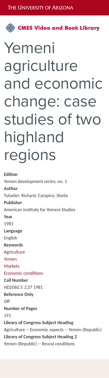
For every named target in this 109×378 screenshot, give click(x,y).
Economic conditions (23, 273)
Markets (12, 266)
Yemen (10, 259)
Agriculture (14, 252)
